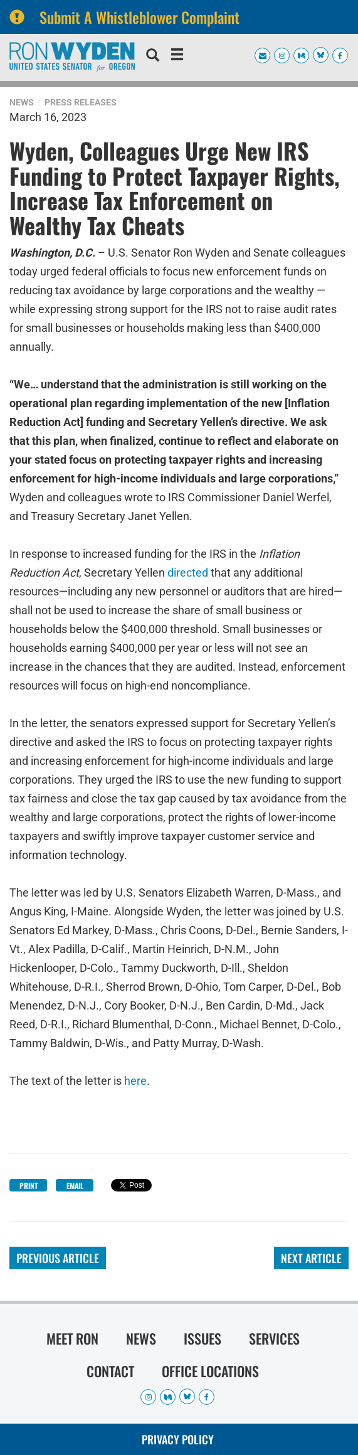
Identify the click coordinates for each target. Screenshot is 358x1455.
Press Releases (81, 102)
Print (28, 1185)
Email (74, 1185)
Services (274, 1338)
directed (187, 572)
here (135, 1080)
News (21, 102)
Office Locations (210, 1371)
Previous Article (57, 1258)
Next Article (311, 1258)
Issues (202, 1338)
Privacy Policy (178, 1439)
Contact (110, 1371)
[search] (152, 56)
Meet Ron (72, 1338)
